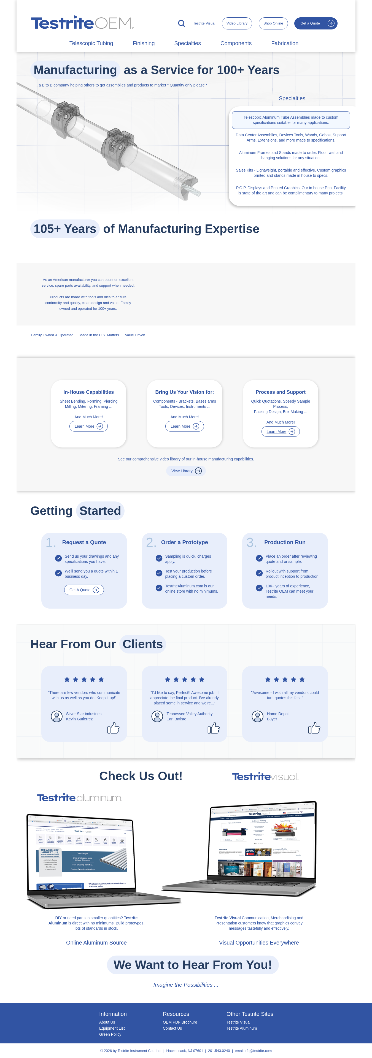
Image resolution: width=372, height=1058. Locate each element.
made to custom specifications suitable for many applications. (291, 120)
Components (236, 43)
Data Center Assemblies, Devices (264, 135)
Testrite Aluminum (242, 1028)
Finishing (144, 43)
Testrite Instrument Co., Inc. (139, 1051)
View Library (182, 471)
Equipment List (112, 1028)
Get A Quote (79, 590)
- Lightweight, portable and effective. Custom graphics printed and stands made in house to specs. (291, 173)
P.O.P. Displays (249, 188)
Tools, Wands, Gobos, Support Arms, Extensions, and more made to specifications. (291, 137)
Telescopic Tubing (91, 43)
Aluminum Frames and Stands (265, 152)
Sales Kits (244, 170)
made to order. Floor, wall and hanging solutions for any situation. (291, 155)
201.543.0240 (219, 1051)
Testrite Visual (204, 23)
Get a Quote (310, 23)
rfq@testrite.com (259, 1051)
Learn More (85, 426)
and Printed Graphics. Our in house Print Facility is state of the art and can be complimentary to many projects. (291, 190)
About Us (107, 1022)
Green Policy (110, 1034)
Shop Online (273, 23)
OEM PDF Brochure (180, 1022)
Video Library (237, 23)
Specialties (187, 43)
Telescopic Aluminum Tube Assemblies (277, 117)
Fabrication (284, 43)
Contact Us (172, 1028)
